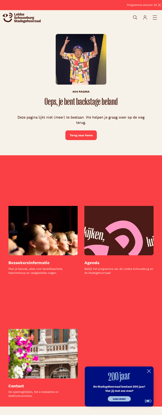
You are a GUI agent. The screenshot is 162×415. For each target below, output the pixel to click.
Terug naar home (81, 135)
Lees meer (119, 399)
